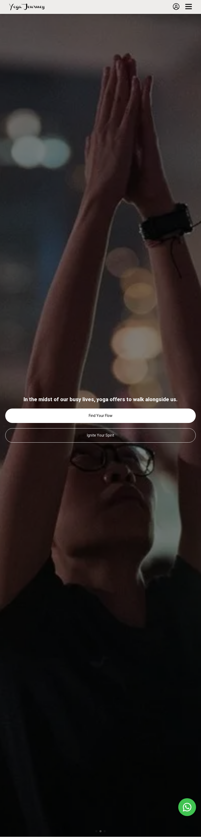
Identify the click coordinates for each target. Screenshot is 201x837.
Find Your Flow (101, 416)
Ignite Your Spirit (100, 435)
